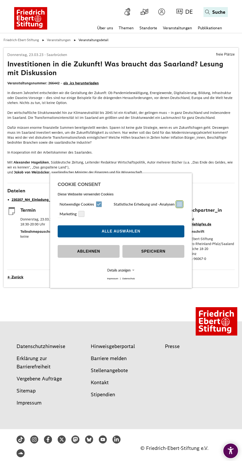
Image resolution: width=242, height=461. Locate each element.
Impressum (112, 278)
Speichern (153, 251)
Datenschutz (128, 278)
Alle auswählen (121, 231)
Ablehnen (88, 251)
